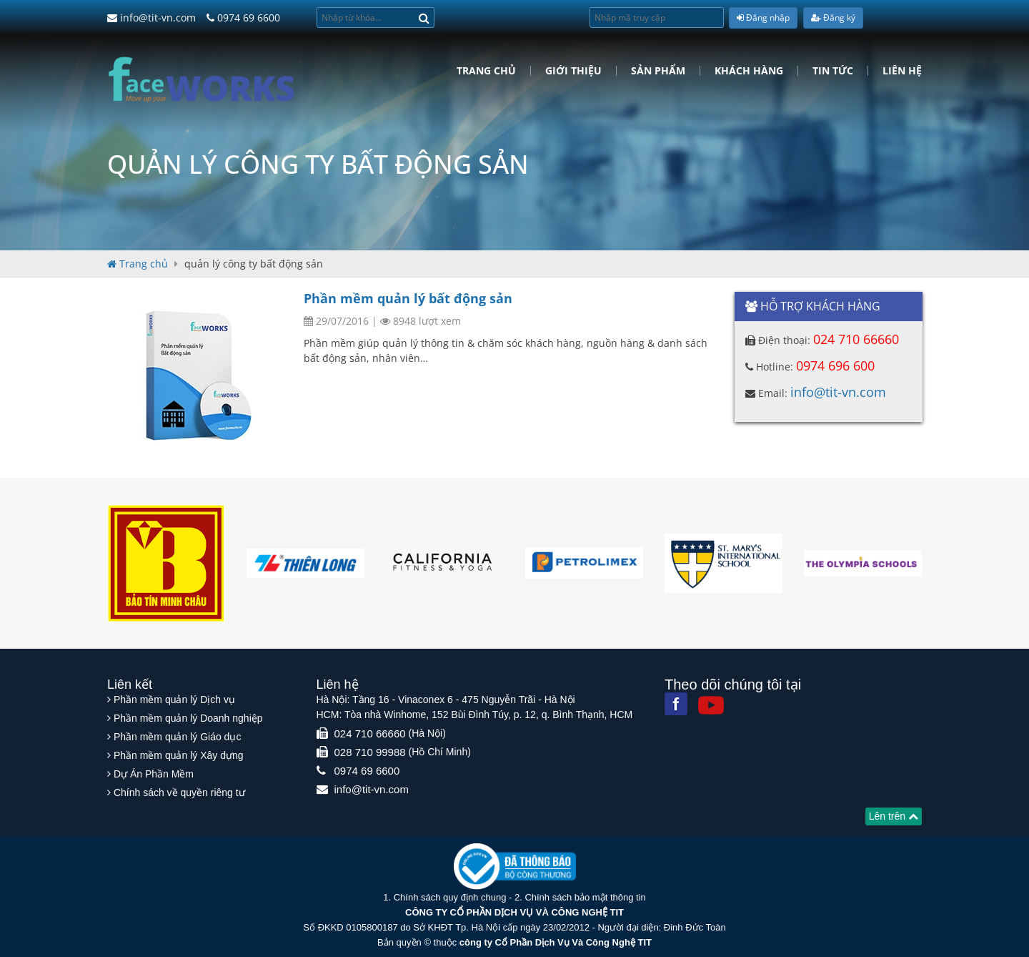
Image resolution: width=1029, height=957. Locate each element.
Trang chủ (486, 71)
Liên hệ (902, 71)
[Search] (424, 17)
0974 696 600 (835, 365)
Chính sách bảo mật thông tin (585, 897)
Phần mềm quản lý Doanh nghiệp (188, 718)
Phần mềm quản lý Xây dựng (179, 755)
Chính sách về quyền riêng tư (179, 792)
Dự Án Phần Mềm (154, 774)
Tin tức (832, 71)
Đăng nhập (763, 17)
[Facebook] (676, 703)
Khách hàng (749, 71)
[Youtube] (711, 705)
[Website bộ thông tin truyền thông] (515, 865)
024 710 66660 (856, 339)
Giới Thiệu (573, 71)
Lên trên (893, 816)
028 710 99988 (370, 752)
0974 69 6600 (243, 17)
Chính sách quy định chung (450, 897)
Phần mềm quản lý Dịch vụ (174, 699)
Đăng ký (833, 17)
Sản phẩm (658, 71)
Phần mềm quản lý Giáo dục (178, 736)
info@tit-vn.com (151, 17)
